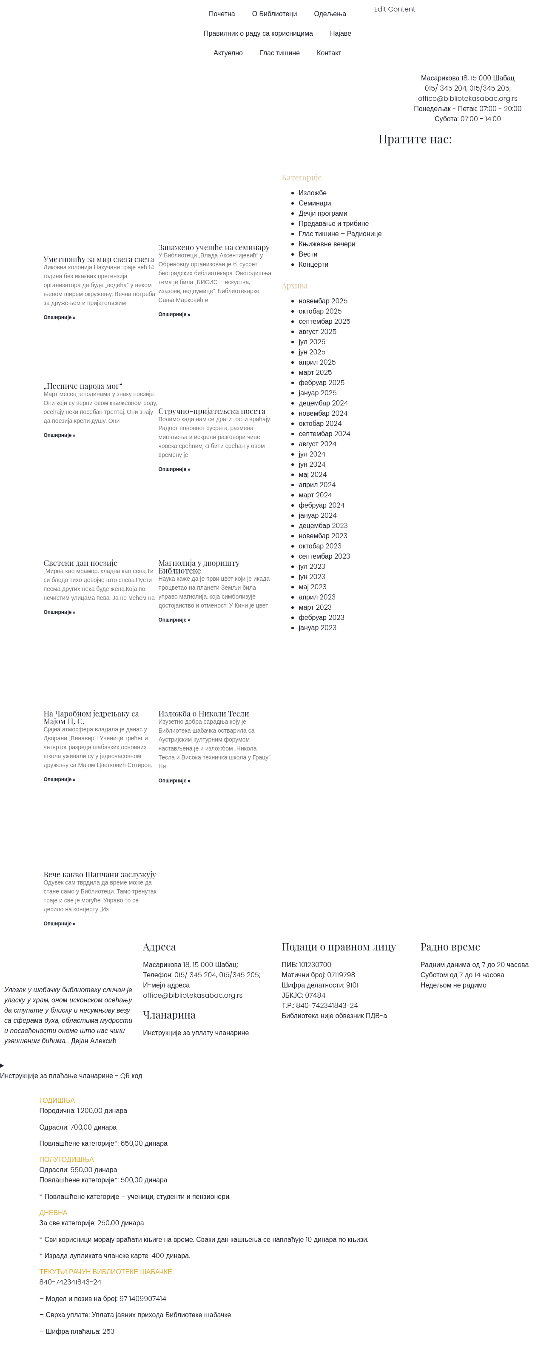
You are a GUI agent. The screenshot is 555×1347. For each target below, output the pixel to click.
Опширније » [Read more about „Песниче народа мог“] (60, 435)
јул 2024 (312, 454)
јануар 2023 (318, 628)
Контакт (329, 53)
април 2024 (317, 485)
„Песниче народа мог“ (83, 386)
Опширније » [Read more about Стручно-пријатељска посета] (175, 469)
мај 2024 (313, 474)
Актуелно (228, 53)
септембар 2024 (324, 434)
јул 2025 (312, 342)
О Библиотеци (274, 14)
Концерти (314, 264)
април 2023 (317, 597)
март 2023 (315, 607)
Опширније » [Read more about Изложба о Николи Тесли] (175, 780)
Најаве (340, 33)
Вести (308, 254)
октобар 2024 (320, 423)
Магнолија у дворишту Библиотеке (199, 567)
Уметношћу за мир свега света (99, 259)
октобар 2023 (320, 546)
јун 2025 (312, 352)
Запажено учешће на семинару (214, 247)
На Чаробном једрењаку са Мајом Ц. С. (91, 717)
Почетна (222, 14)
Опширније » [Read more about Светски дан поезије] (60, 612)
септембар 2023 (324, 556)
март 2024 (315, 495)
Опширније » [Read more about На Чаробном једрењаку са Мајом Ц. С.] (60, 779)
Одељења (330, 14)
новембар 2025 (323, 301)
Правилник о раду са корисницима (258, 33)
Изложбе (313, 193)
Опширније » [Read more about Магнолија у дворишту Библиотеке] (175, 619)
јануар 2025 (318, 393)
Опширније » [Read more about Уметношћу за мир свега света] (60, 317)
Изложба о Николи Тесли (204, 713)
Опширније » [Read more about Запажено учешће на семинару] (175, 314)
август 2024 (318, 444)
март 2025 (315, 372)
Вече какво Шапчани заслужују (100, 874)
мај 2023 (313, 587)
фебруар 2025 (322, 383)
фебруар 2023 (321, 617)
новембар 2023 (323, 536)
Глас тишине (280, 53)
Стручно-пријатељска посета (212, 411)
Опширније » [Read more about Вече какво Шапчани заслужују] (60, 923)
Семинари (315, 203)
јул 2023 (312, 566)
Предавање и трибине (334, 223)
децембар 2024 (323, 403)
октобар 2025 (320, 311)
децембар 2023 (323, 526)
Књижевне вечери (327, 244)
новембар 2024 (323, 413)
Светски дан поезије (81, 563)
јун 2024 (312, 464)
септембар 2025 (324, 321)
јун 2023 (312, 577)
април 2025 (317, 362)
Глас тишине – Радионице (340, 234)
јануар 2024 (318, 515)
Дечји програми (323, 213)
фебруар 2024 (322, 505)
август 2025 (318, 332)
